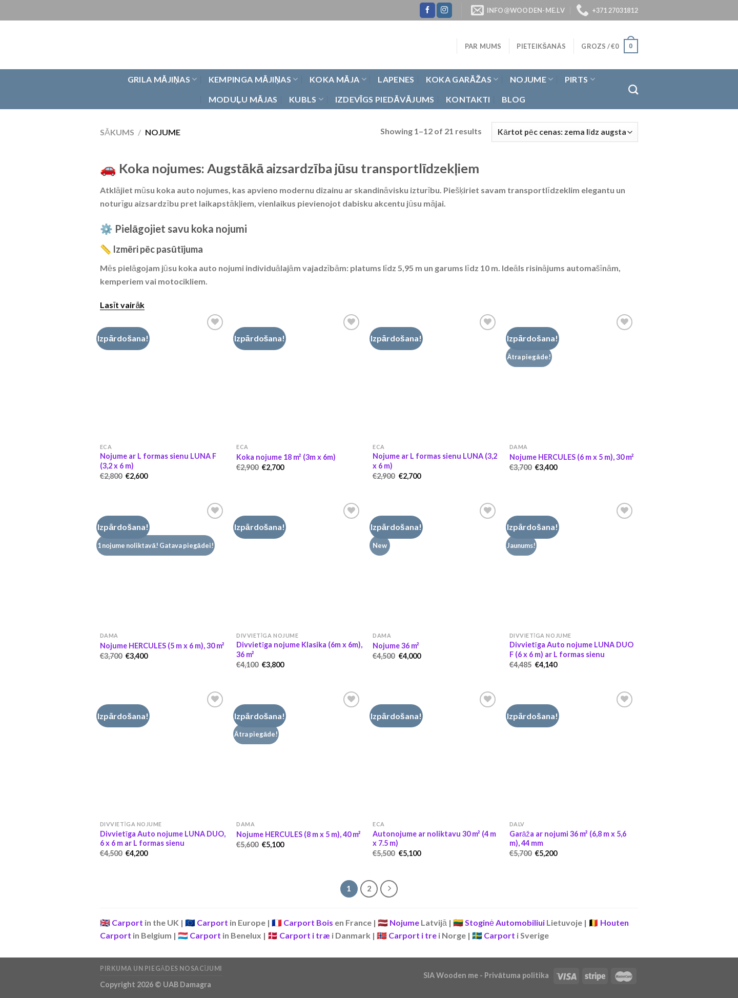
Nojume (531, 79)
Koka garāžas (462, 79)
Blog (513, 99)
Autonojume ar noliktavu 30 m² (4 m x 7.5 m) (434, 838)
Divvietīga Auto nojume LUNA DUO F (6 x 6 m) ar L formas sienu (571, 649)
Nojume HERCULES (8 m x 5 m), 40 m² (298, 834)
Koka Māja (338, 79)
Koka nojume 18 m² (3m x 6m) (286, 457)
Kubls (306, 99)
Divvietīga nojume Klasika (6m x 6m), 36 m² (299, 649)
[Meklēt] (633, 89)
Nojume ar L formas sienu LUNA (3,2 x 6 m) (435, 461)
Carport (127, 922)
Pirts (580, 79)
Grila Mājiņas (162, 79)
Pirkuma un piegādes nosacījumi (161, 968)
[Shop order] (564, 132)
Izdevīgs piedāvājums (385, 99)
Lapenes (396, 79)
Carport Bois (308, 922)
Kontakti (468, 99)
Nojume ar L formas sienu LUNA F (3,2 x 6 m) (158, 461)
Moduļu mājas (243, 99)
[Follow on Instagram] (444, 10)
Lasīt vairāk (122, 305)
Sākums (117, 132)
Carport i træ (304, 935)
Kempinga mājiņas (253, 79)
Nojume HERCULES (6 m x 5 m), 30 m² (571, 457)
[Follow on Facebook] (427, 10)
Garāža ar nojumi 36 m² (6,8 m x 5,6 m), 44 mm (567, 838)
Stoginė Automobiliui (505, 922)
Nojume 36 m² (396, 645)
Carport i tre (412, 935)
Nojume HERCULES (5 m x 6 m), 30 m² (162, 645)
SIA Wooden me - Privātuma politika (486, 975)
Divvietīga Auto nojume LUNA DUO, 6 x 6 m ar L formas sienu (162, 838)
